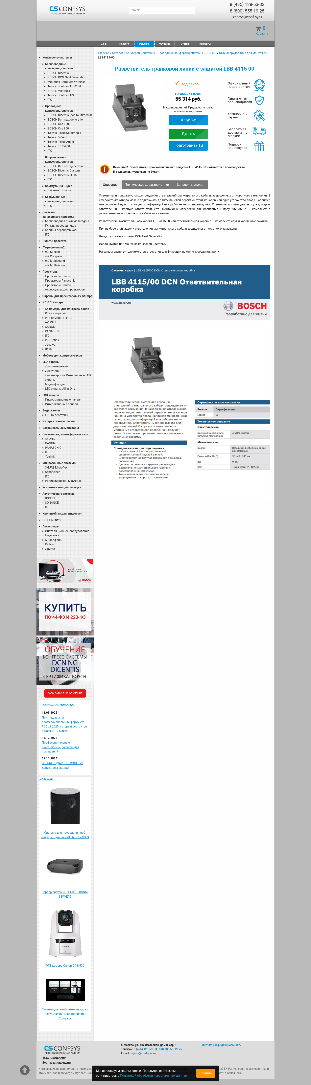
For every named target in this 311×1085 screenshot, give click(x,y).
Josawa (50, 344)
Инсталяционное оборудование (67, 531)
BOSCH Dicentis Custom (64, 170)
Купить (188, 133)
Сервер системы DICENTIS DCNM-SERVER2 (65, 894)
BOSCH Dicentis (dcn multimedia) (70, 115)
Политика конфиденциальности (220, 1045)
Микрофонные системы (59, 463)
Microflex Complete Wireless (66, 82)
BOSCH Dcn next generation (66, 119)
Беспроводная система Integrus (67, 221)
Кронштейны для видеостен (62, 513)
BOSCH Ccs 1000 (59, 124)
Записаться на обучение (65, 693)
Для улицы (52, 371)
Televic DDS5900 (59, 146)
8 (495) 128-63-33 (247, 4)
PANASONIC (53, 331)
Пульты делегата (54, 241)
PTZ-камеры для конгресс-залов (65, 309)
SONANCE (52, 502)
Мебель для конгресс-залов (62, 355)
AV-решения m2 (53, 247)
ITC (50, 100)
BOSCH (50, 498)
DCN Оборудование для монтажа (242, 53)
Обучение (164, 43)
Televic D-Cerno (58, 137)
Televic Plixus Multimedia (64, 133)
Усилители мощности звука (61, 487)
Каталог (117, 53)
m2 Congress (54, 256)
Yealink (50, 456)
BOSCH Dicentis (58, 73)
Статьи (185, 43)
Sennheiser (52, 472)
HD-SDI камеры (53, 302)
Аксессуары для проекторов (65, 289)
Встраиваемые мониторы (60, 428)
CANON (50, 327)
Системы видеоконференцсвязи (65, 434)
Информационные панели (63, 399)
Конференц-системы (57, 57)
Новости (124, 43)
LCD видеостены (56, 415)
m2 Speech (52, 252)
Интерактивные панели (61, 404)
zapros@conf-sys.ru (248, 17)
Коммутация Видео (58, 186)
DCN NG (210, 53)
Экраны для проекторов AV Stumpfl (67, 296)
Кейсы (49, 544)
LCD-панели (50, 395)
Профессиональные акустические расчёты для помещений (60, 747)
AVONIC (50, 322)
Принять (205, 1073)
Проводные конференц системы (180, 53)
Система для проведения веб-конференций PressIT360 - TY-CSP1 (65, 835)
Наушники (52, 535)
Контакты (205, 43)
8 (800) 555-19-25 (247, 11)
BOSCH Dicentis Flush (62, 175)
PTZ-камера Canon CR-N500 (65, 965)
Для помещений (56, 366)
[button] (159, 82)
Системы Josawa (59, 190)
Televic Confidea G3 (61, 95)
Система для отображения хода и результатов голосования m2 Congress (65, 1014)
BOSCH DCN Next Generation (67, 77)
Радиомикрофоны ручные (63, 481)
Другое (50, 549)
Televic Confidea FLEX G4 (64, 86)
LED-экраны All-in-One (60, 388)
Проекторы (50, 271)
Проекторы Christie (58, 285)
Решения (144, 43)
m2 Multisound (55, 261)
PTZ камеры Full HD (58, 318)
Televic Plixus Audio (61, 142)
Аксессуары (51, 526)
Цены (104, 43)
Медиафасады (55, 384)
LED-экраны (51, 362)
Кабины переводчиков (61, 230)
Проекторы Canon (57, 276)
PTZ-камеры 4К (56, 313)
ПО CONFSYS (51, 520)
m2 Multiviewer (55, 265)
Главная (103, 53)
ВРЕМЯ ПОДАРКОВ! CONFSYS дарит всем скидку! (62, 765)
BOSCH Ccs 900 (58, 128)
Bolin (48, 349)
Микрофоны (53, 540)
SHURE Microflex (59, 91)
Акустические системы (58, 494)
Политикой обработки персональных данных (153, 1075)
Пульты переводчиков (60, 225)
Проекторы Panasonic (60, 280)
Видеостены (51, 410)
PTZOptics (52, 340)
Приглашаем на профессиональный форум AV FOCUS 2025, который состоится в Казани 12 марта (64, 724)
